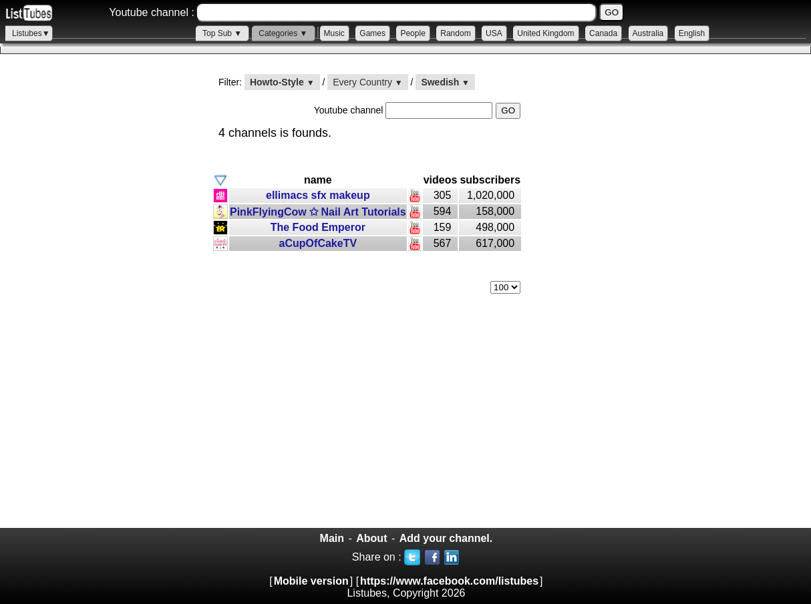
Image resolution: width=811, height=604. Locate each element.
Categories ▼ (283, 33)
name (318, 180)
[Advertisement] (100, 301)
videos (441, 180)
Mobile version (311, 581)
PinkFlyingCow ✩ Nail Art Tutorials (318, 212)
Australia (648, 33)
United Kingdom (545, 33)
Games (372, 33)
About (371, 538)
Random (455, 33)
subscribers (490, 180)
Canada (603, 33)
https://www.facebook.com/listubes (449, 581)
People (412, 33)
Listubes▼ (31, 33)
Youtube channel (350, 110)
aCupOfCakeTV (318, 243)
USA (494, 33)
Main (332, 538)
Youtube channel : (151, 12)
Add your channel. (446, 538)
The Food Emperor (318, 227)
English (692, 33)
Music (334, 33)
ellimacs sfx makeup (318, 195)
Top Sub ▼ (222, 33)
